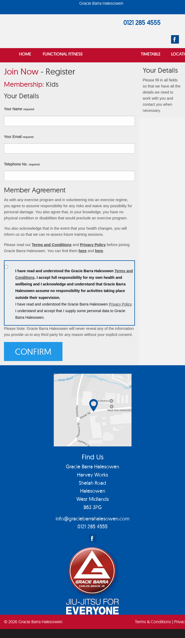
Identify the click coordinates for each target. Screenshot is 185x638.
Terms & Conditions (153, 621)
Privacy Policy (93, 245)
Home (25, 54)
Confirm (33, 351)
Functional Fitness (62, 54)
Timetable (150, 54)
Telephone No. (22, 164)
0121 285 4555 (141, 22)
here (82, 251)
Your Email (18, 137)
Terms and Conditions (52, 245)
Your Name (19, 109)
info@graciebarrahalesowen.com (92, 518)
